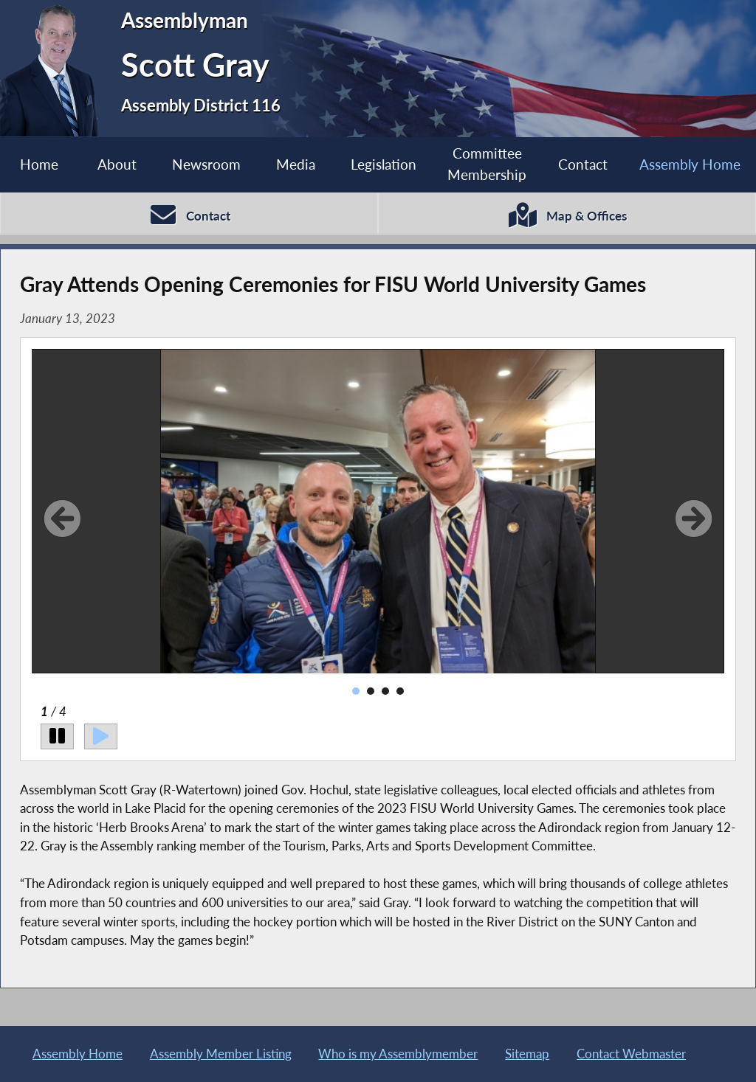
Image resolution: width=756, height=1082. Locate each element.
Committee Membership (486, 164)
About (117, 164)
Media (295, 164)
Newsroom (206, 164)
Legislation (383, 164)
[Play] (100, 736)
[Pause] (57, 736)
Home (39, 164)
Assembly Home (689, 164)
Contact (583, 164)
